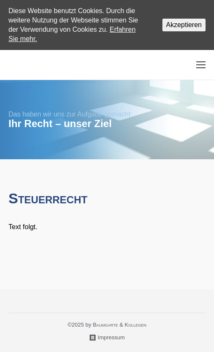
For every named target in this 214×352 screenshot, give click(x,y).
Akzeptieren (184, 24)
